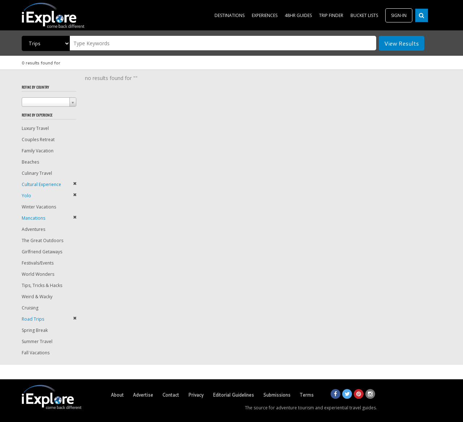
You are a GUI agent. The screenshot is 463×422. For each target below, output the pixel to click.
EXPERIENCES (264, 15)
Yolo (26, 196)
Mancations (33, 218)
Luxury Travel (35, 128)
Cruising (30, 308)
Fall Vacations (36, 353)
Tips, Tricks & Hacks (42, 285)
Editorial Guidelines (233, 395)
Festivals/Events (38, 263)
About (117, 395)
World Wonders (38, 274)
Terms (307, 395)
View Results (401, 43)
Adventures (33, 229)
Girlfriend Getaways (42, 252)
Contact (170, 395)
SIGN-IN (399, 15)
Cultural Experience (41, 184)
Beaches (30, 162)
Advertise (143, 395)
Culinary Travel (37, 173)
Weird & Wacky (37, 297)
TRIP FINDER (331, 15)
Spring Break (35, 330)
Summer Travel (37, 341)
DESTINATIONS (229, 15)
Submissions (276, 395)
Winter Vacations (39, 207)
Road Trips (33, 319)
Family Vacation (38, 151)
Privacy (196, 395)
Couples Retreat (38, 139)
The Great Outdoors (42, 240)
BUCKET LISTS (364, 15)
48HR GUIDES (298, 15)
